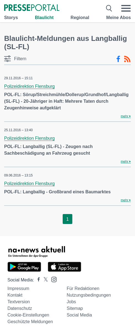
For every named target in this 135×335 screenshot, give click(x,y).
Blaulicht (44, 17)
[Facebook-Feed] (118, 59)
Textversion (18, 301)
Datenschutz (19, 308)
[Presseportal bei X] (44, 280)
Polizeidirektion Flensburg (29, 86)
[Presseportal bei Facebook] (37, 280)
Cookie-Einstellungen (28, 315)
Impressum (18, 288)
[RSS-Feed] (127, 59)
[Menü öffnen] (126, 8)
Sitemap (75, 308)
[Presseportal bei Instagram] (52, 279)
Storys (11, 17)
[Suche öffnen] (109, 8)
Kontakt (14, 295)
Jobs (71, 301)
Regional (80, 17)
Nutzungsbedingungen (89, 295)
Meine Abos (118, 17)
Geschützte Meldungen (30, 321)
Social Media (79, 315)
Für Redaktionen (83, 288)
